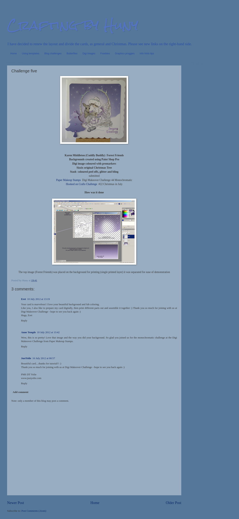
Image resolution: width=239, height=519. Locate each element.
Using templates (30, 53)
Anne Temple (28, 332)
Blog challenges (53, 53)
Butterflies (72, 53)
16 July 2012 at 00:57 (43, 358)
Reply (24, 320)
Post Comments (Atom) (33, 510)
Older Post (173, 503)
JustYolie (26, 358)
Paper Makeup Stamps (68, 180)
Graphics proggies (124, 53)
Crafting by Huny (72, 25)
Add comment (20, 392)
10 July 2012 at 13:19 (38, 299)
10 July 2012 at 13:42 (48, 332)
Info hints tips (147, 53)
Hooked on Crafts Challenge (81, 184)
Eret (23, 299)
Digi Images (88, 53)
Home (13, 53)
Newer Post (15, 503)
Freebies (105, 53)
